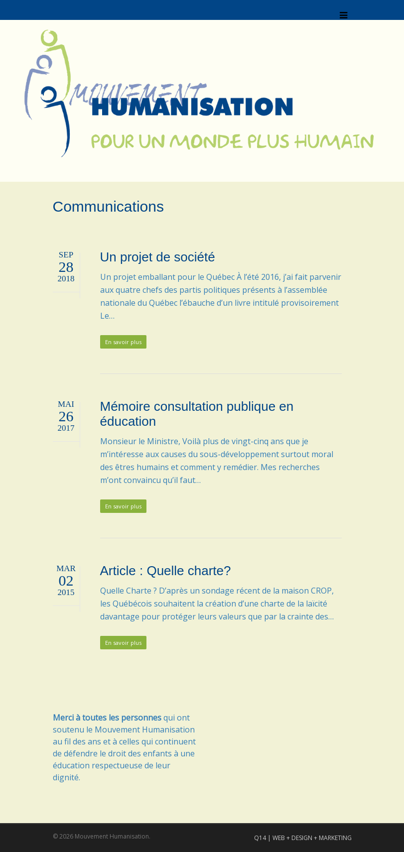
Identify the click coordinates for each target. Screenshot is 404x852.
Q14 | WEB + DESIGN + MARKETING (303, 838)
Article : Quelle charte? (165, 570)
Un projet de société (157, 256)
